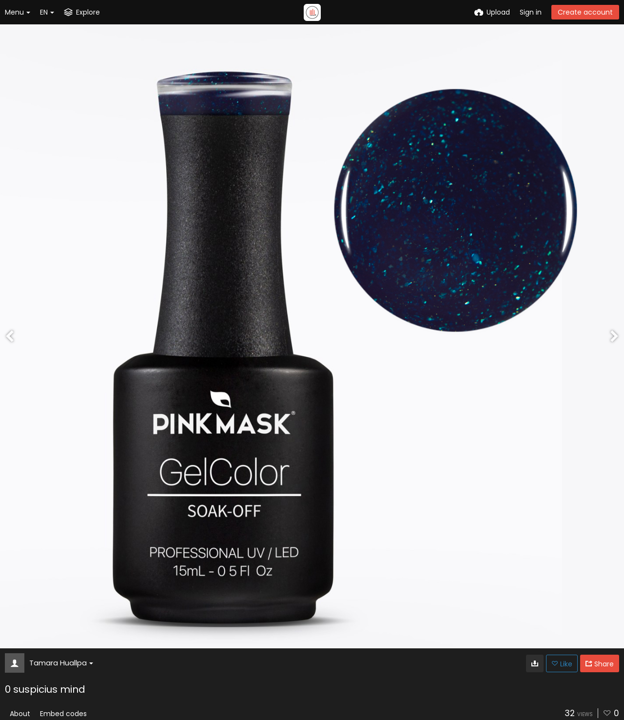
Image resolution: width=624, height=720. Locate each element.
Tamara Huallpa (61, 663)
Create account (585, 12)
